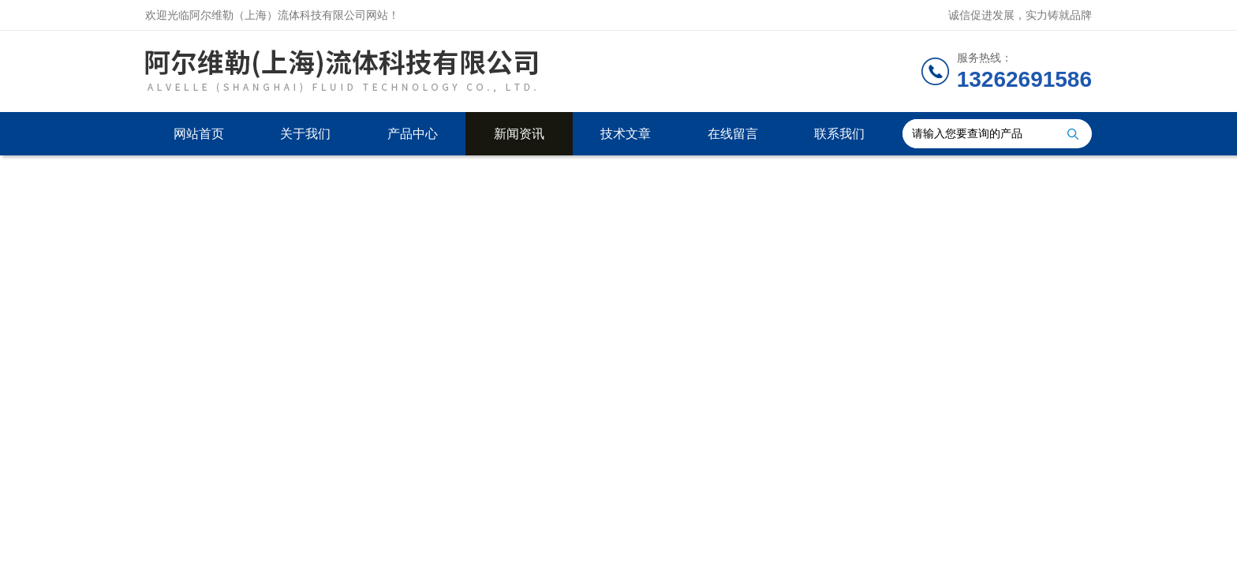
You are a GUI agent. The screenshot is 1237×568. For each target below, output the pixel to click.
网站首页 (199, 133)
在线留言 (733, 133)
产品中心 (412, 133)
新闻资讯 (519, 133)
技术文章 (625, 133)
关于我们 (305, 133)
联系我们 (839, 133)
